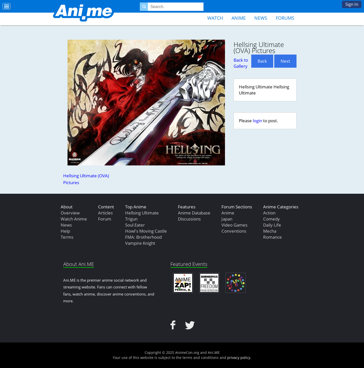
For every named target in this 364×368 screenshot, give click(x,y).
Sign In (351, 4)
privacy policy (238, 357)
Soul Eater (135, 225)
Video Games (234, 225)
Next (285, 61)
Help (65, 231)
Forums (285, 18)
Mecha (269, 231)
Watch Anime (74, 219)
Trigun (131, 219)
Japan (226, 219)
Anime (239, 18)
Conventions (233, 231)
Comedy (271, 219)
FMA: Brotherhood (143, 237)
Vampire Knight (140, 243)
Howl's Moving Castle (146, 231)
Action (269, 213)
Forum (104, 219)
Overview (70, 213)
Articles (105, 213)
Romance (272, 237)
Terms (67, 237)
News (260, 18)
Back (262, 61)
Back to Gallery (241, 63)
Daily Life (272, 225)
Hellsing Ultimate (142, 213)
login (257, 121)
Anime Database (194, 213)
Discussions (189, 219)
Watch (215, 18)
